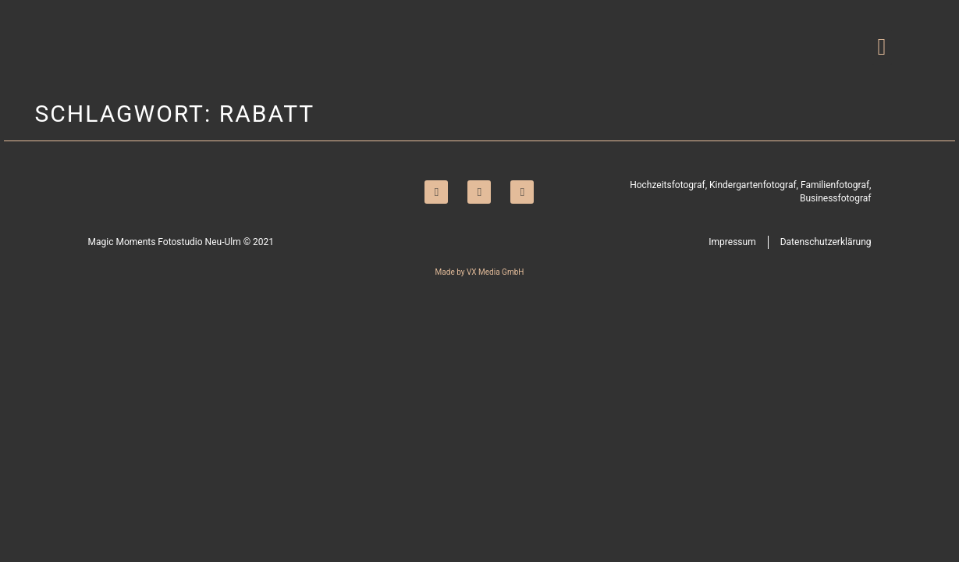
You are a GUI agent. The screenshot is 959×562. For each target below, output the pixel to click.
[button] (882, 47)
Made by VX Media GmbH (479, 272)
